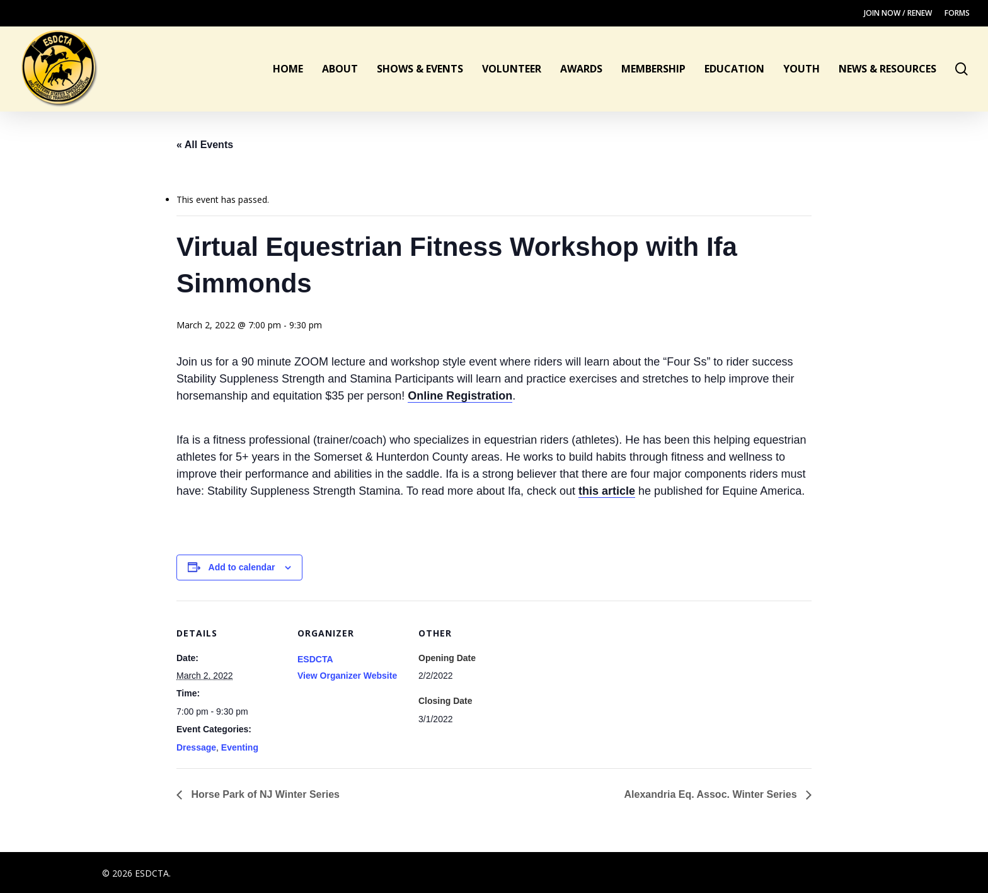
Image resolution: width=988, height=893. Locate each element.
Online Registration (460, 395)
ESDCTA (315, 659)
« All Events (204, 144)
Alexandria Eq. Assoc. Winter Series (712, 794)
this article (606, 491)
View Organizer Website (347, 676)
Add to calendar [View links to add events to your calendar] (242, 567)
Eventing (239, 747)
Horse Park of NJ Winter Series (264, 794)
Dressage (196, 747)
